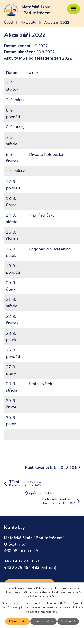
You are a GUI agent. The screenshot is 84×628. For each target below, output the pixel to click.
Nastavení (68, 621)
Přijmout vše (17, 621)
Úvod (8, 22)
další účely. (51, 596)
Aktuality (28, 22)
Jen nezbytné (43, 621)
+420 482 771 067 (21, 561)
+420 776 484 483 (21, 567)
